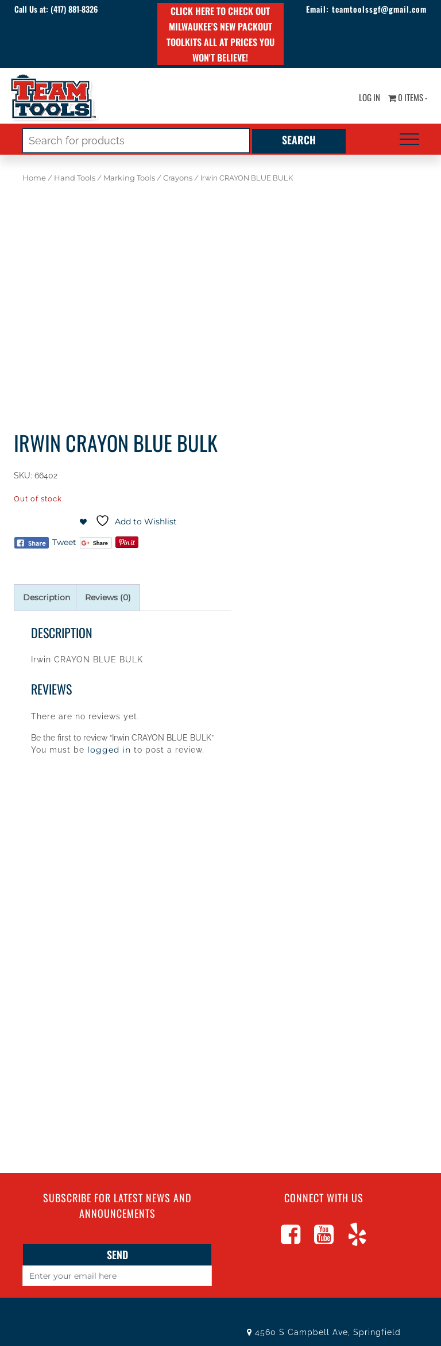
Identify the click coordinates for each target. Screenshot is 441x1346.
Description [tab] (46, 597)
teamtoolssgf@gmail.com (374, 9)
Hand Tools (74, 178)
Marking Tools (129, 178)
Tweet (64, 542)
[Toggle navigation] (409, 139)
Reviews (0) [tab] (108, 597)
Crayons (177, 178)
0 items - (406, 98)
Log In (364, 98)
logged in (109, 750)
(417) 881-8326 (78, 9)
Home (34, 178)
